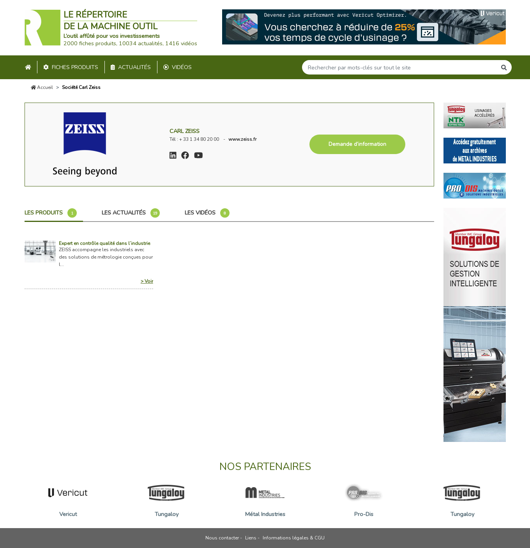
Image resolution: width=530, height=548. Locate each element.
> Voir (147, 281)
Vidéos (177, 67)
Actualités (131, 67)
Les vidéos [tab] (207, 213)
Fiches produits (70, 67)
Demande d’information (357, 144)
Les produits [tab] (51, 213)
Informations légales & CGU (294, 538)
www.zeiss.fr (242, 139)
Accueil (42, 87)
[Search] (399, 67)
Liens (250, 538)
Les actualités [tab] (131, 213)
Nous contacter (222, 538)
